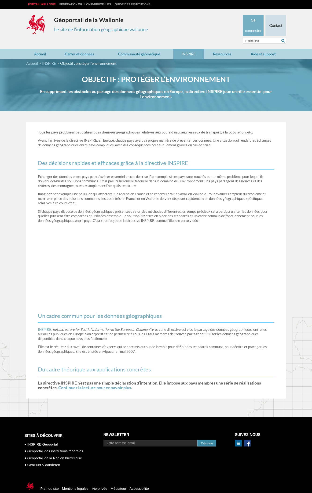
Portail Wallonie (42, 4)
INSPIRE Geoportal (42, 435)
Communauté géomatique (139, 45)
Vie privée (99, 479)
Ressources (222, 45)
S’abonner (206, 434)
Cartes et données (79, 45)
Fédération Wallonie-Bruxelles (85, 4)
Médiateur (118, 479)
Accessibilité (139, 479)
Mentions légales (75, 479)
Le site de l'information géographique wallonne (101, 29)
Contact (275, 17)
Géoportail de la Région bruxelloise (54, 449)
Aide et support (263, 45)
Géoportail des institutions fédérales (55, 442)
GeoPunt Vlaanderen (43, 456)
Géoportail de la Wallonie (89, 20)
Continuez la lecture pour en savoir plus (94, 378)
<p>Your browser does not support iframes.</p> (103, 254)
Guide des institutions (132, 4)
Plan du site (49, 479)
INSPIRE (188, 45)
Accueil (40, 45)
